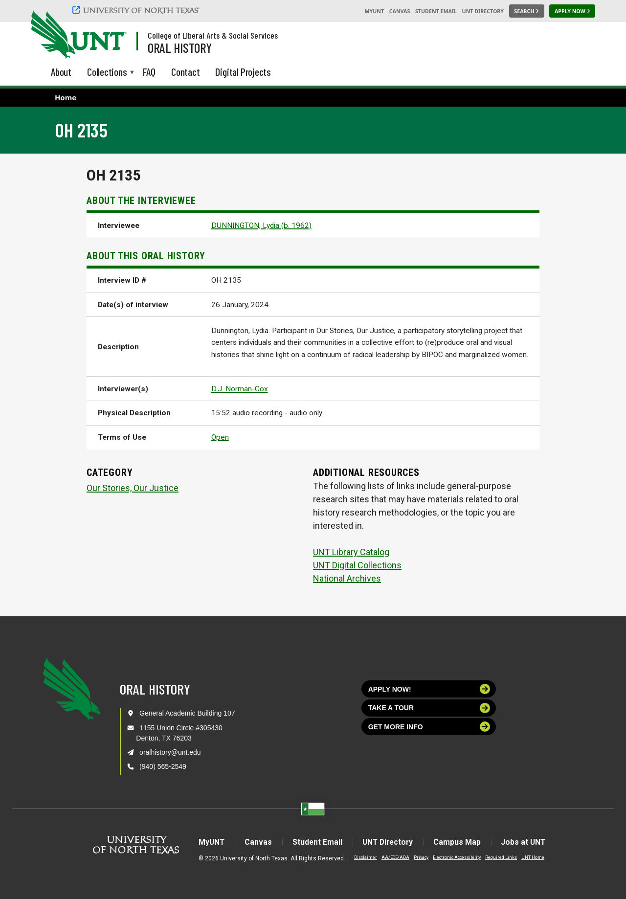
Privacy (415, 856)
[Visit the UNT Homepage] (111, 35)
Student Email (436, 11)
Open (220, 437)
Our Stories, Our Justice (133, 488)
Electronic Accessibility (451, 856)
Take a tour (429, 708)
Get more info (429, 726)
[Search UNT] (526, 11)
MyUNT (374, 11)
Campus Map (460, 842)
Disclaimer (359, 856)
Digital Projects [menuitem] (243, 72)
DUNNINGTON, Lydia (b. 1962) (261, 225)
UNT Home (526, 856)
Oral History (180, 47)
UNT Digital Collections (357, 565)
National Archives (347, 578)
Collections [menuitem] (107, 73)
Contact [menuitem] (185, 72)
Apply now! (429, 689)
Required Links (495, 856)
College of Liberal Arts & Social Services (213, 35)
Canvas (399, 11)
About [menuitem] (61, 72)
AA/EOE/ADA (389, 856)
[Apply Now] (572, 11)
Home (65, 97)
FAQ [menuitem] (149, 72)
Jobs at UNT (528, 842)
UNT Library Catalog (351, 552)
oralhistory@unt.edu (170, 752)
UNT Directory (483, 11)
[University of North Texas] (137, 9)
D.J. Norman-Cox (239, 388)
